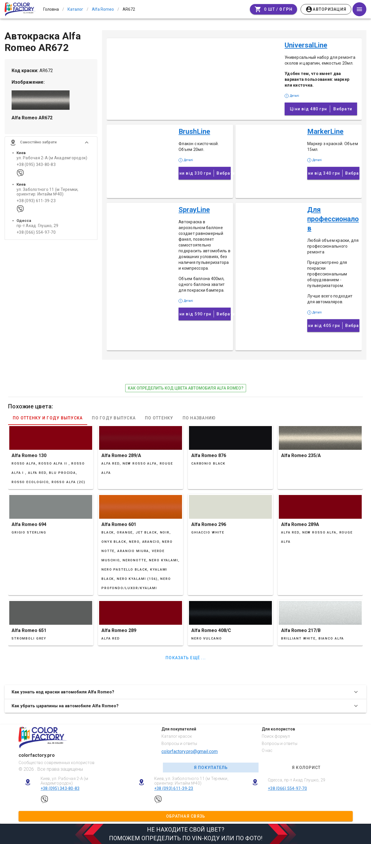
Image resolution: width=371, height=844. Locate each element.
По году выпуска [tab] (114, 418)
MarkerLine (325, 131)
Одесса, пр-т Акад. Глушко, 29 (296, 780)
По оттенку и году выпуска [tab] (48, 418)
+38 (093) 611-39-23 (36, 201)
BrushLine (194, 131)
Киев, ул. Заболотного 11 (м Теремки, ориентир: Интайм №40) (191, 781)
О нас (267, 750)
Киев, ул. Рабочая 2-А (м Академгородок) (64, 781)
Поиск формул (276, 736)
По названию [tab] (199, 418)
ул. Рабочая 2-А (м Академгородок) (52, 158)
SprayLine (194, 210)
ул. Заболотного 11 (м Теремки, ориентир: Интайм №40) (48, 191)
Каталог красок (176, 736)
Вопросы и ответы (179, 743)
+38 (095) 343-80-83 (36, 164)
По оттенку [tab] (159, 418)
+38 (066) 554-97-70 (36, 232)
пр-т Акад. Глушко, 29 (37, 226)
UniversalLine (306, 45)
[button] (51, 142)
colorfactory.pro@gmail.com (189, 751)
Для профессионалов (333, 219)
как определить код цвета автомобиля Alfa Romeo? (185, 388)
